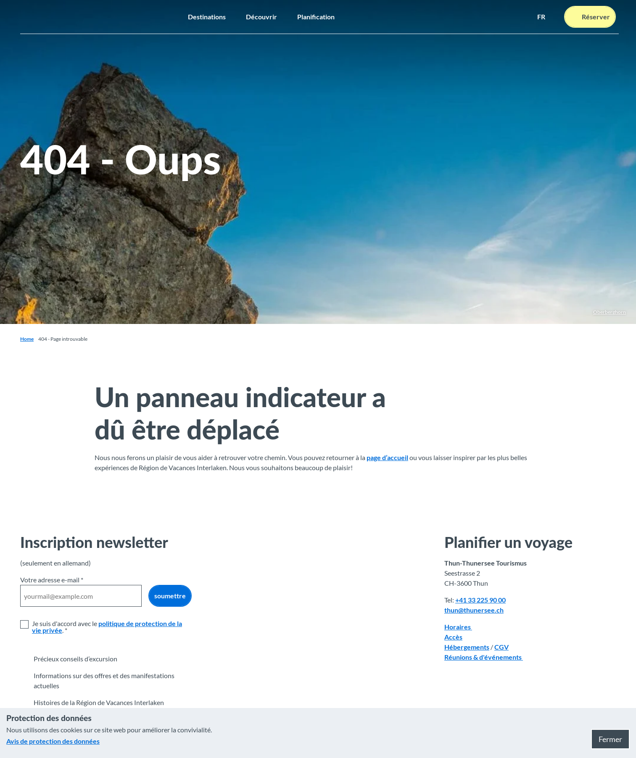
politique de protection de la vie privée (107, 626)
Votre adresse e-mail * (51, 580)
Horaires (458, 627)
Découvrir (261, 17)
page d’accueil (387, 457)
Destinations (207, 17)
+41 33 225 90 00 (480, 600)
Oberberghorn (609, 312)
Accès (453, 637)
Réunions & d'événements (483, 657)
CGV (501, 647)
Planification (316, 17)
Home (27, 339)
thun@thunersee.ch (474, 610)
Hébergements (466, 647)
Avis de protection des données (53, 741)
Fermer (610, 739)
